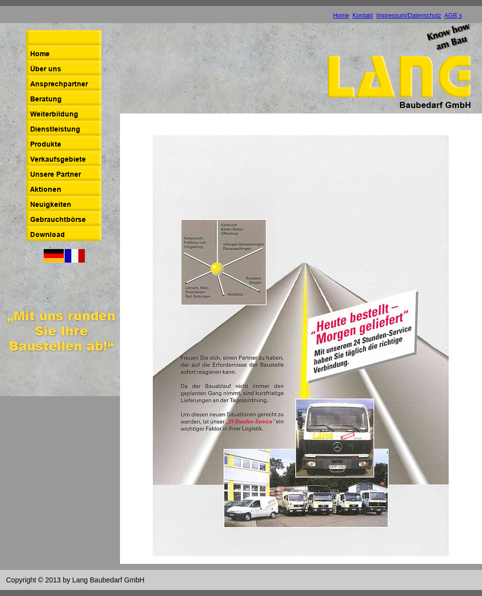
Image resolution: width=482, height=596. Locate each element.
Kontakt (362, 15)
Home (341, 15)
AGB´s (453, 15)
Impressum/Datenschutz (408, 15)
